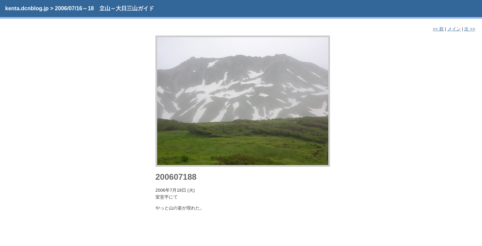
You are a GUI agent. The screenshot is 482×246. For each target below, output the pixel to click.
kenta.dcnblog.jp (27, 8)
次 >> (469, 28)
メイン (454, 28)
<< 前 (438, 28)
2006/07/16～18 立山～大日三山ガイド (104, 8)
